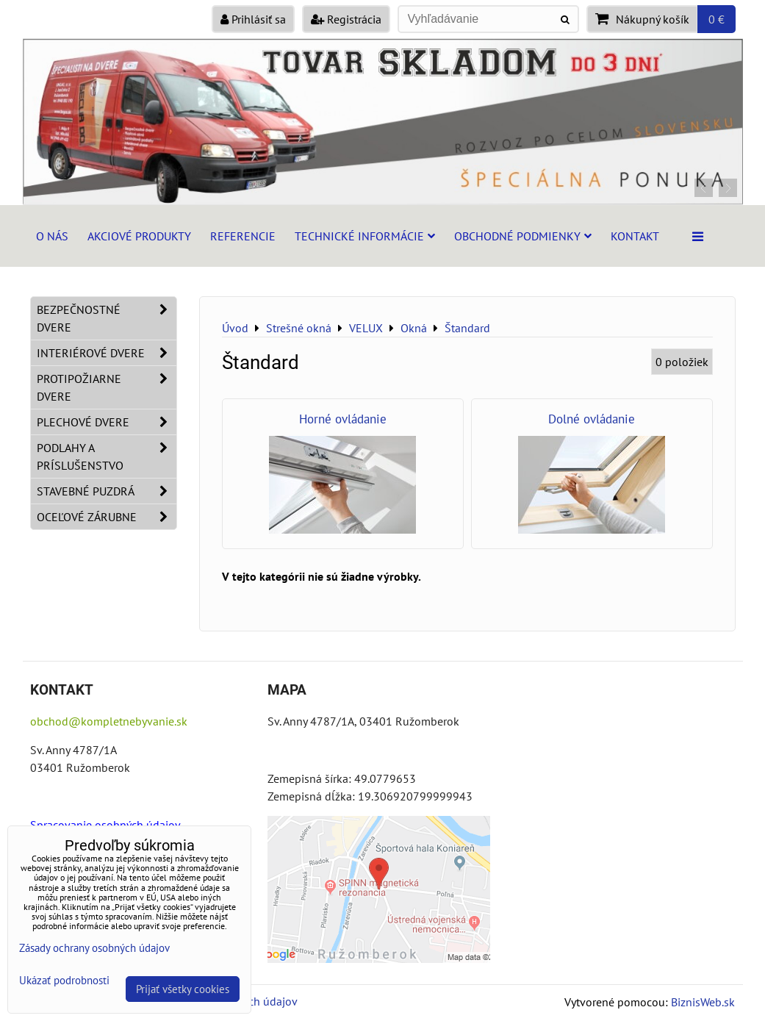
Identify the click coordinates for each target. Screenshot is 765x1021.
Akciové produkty (139, 236)
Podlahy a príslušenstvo (106, 456)
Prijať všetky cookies (182, 989)
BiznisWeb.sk (703, 1002)
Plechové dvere (106, 421)
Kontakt (635, 236)
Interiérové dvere (106, 352)
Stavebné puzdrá (106, 491)
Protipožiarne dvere (106, 387)
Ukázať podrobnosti (64, 981)
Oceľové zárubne (106, 516)
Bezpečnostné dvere (106, 318)
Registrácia (346, 19)
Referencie (243, 236)
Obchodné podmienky (523, 236)
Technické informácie (365, 236)
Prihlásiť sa (253, 19)
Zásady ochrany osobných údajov (94, 948)
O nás (52, 236)
